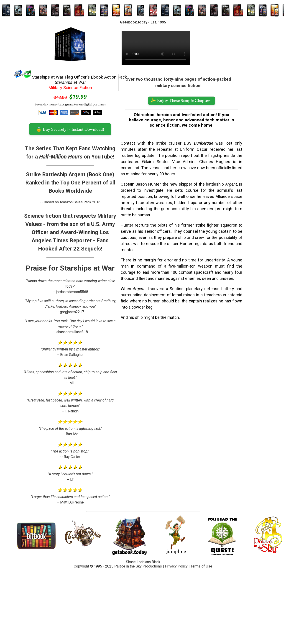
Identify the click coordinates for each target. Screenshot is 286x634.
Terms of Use (201, 566)
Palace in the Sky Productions (138, 566)
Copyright (81, 566)
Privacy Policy (176, 566)
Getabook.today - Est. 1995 (143, 22)
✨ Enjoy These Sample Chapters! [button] (182, 101)
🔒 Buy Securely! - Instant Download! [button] (70, 129)
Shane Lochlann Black (143, 562)
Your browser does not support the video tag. (156, 48)
